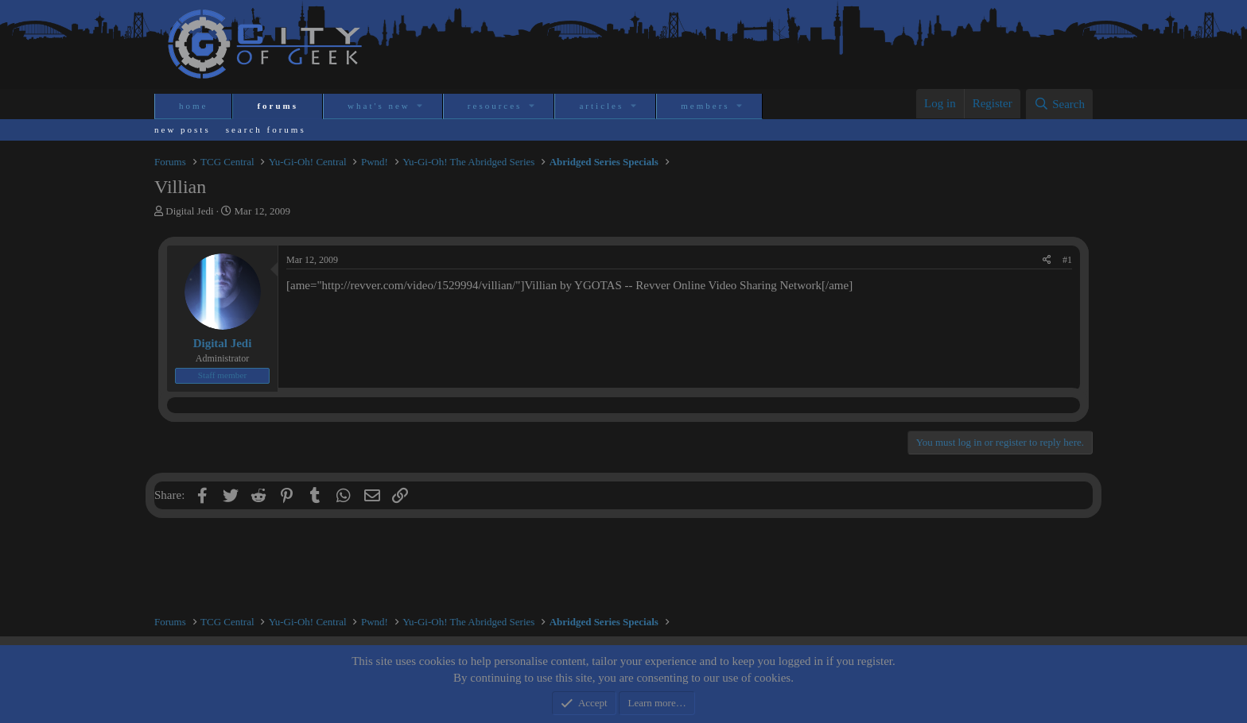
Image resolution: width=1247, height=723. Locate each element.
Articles (601, 105)
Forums (277, 105)
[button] (421, 106)
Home (193, 105)
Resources (495, 105)
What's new (379, 105)
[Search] (1059, 104)
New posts (182, 129)
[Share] (1047, 260)
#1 (1067, 259)
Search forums (266, 129)
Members (705, 105)
